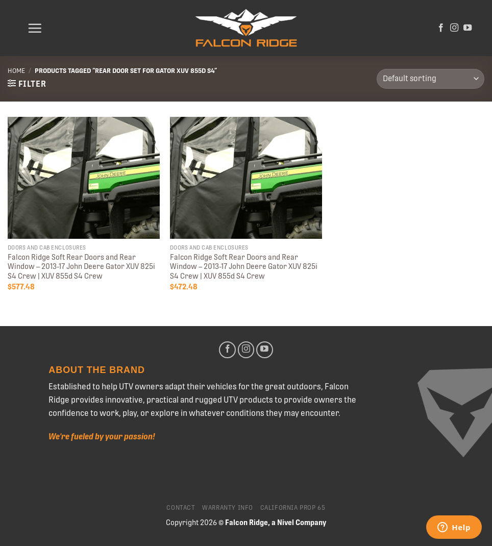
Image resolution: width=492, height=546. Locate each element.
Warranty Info (227, 507)
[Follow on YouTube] (467, 28)
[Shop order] (430, 79)
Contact (180, 507)
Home (16, 71)
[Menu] (34, 28)
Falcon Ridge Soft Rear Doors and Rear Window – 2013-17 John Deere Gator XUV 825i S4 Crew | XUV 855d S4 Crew (81, 266)
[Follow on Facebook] (441, 28)
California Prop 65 (293, 507)
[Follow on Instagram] (454, 28)
